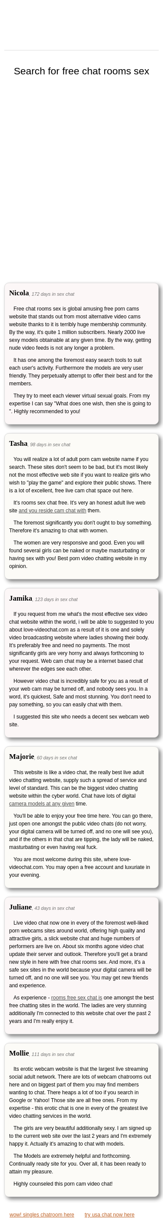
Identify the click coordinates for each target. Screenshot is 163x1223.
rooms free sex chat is (76, 998)
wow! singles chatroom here (42, 1215)
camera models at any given (41, 804)
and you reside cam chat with (52, 511)
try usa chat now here (110, 1215)
